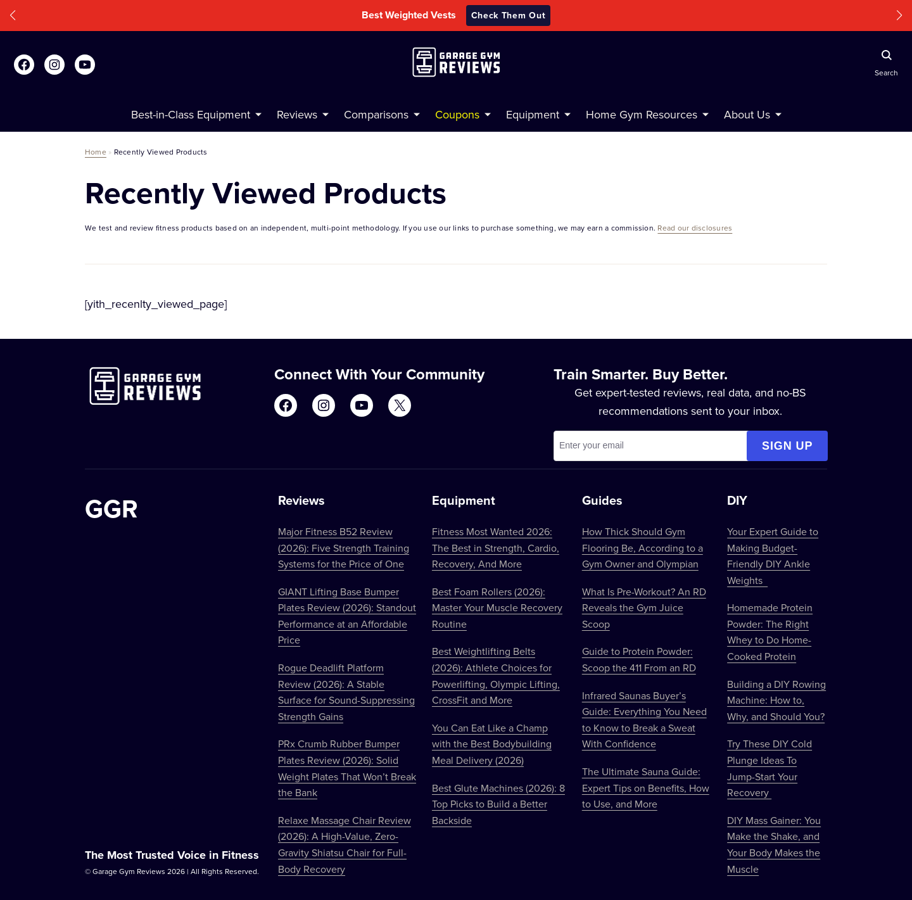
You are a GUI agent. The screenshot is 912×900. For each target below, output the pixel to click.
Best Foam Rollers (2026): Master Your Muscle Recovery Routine (497, 608)
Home (95, 151)
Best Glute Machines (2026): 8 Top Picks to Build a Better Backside (498, 804)
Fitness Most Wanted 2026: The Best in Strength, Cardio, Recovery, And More (495, 547)
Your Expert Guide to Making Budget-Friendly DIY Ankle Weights (772, 555)
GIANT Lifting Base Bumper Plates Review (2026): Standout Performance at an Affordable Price (347, 616)
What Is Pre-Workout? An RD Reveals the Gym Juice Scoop (644, 608)
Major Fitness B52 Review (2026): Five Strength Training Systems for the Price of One (343, 547)
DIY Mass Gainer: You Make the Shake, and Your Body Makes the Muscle (774, 844)
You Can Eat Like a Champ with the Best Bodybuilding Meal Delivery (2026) (492, 744)
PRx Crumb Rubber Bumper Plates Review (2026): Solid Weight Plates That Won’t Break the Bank (347, 768)
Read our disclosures (694, 227)
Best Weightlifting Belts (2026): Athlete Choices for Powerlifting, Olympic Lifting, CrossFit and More (496, 675)
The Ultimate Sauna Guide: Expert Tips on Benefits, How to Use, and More (645, 787)
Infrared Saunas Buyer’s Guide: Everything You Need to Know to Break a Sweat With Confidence (644, 719)
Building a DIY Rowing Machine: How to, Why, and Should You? (776, 700)
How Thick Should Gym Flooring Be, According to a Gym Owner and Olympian (642, 547)
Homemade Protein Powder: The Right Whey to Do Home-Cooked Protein (770, 631)
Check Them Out (508, 15)
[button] (12, 15)
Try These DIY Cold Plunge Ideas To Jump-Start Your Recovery (769, 768)
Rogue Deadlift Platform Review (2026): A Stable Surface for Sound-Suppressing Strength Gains (346, 692)
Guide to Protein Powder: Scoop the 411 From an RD (639, 659)
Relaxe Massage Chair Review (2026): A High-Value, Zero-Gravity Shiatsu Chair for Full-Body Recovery (344, 844)
